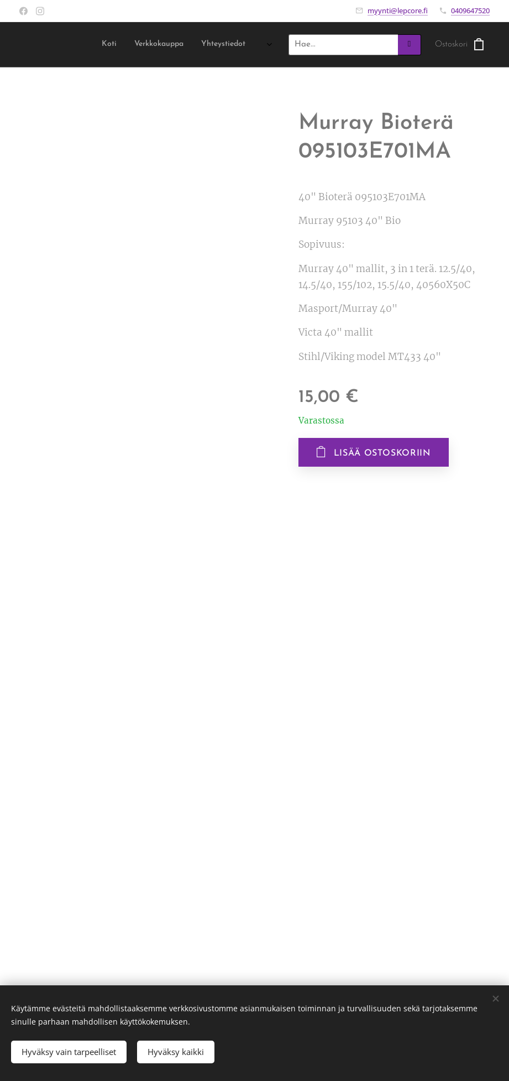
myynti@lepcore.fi (398, 10)
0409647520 (470, 10)
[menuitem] (201, 45)
